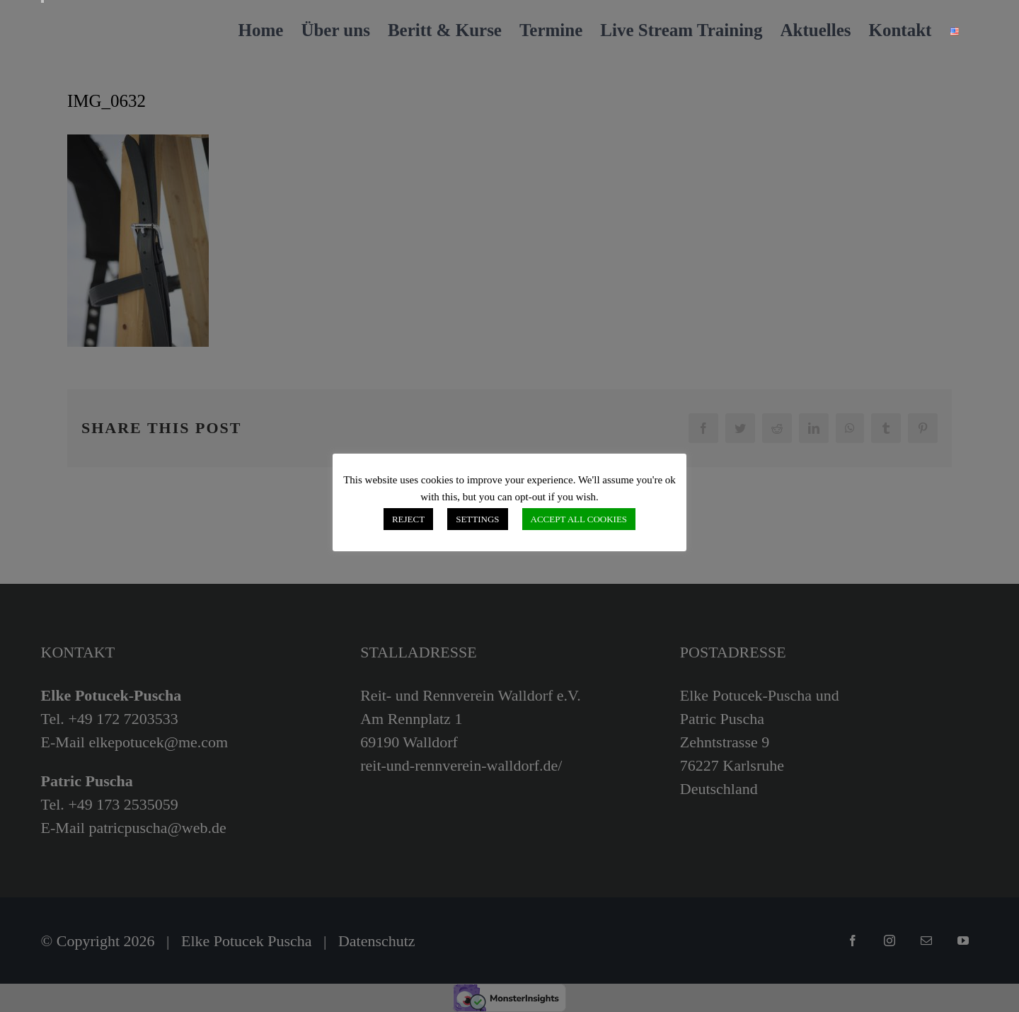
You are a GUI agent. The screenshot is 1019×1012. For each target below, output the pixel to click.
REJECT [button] (408, 519)
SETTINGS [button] (477, 519)
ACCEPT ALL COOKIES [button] (579, 519)
